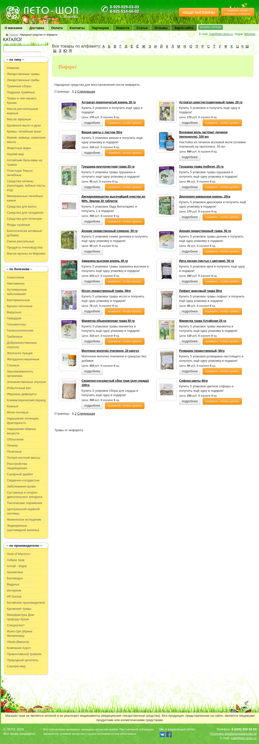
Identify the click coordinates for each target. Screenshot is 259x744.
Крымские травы (19, 608)
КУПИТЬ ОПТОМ (210, 27)
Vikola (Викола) (18, 642)
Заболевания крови (21, 486)
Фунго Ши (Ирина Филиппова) (19, 634)
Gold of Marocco (18, 554)
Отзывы (161, 28)
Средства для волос (22, 206)
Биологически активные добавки (24, 233)
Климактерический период (26, 400)
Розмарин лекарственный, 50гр (202, 351)
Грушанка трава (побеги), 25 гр (201, 166)
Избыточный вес (19, 388)
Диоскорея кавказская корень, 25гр (204, 196)
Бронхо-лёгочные (19, 306)
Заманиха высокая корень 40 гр (105, 261)
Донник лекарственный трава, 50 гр (205, 231)
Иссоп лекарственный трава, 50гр (106, 291)
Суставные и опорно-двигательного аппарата (24, 495)
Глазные (13, 365)
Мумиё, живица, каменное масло (26, 140)
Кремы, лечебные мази (24, 131)
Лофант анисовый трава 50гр (200, 291)
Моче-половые (18, 412)
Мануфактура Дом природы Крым (20, 617)
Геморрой (14, 318)
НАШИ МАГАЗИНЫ (199, 12)
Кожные (12, 406)
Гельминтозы (16, 324)
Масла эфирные (19, 119)
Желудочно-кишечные (23, 359)
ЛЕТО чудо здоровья (18, 7)
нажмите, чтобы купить (125, 122)
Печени (12, 445)
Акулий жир (15, 154)
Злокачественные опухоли (26, 382)
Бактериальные (18, 300)
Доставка (37, 28)
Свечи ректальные (20, 241)
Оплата (57, 28)
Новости (122, 28)
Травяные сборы (19, 86)
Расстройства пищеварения (17, 466)
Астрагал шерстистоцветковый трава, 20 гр (210, 102)
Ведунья (13, 584)
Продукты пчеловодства (24, 247)
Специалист (16, 625)
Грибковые (15, 336)
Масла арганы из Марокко (26, 253)
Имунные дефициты (22, 394)
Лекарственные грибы (23, 80)
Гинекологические (20, 330)
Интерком (14, 590)
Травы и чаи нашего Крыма (21, 100)
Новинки (13, 68)
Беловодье (15, 578)
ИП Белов (14, 596)
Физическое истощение (24, 519)
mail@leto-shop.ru (221, 34)
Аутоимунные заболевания (17, 292)
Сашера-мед (16, 666)
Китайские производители (26, 602)
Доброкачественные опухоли (22, 345)
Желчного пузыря (19, 353)
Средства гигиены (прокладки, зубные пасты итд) (26, 185)
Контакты (77, 28)
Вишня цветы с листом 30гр (102, 132)
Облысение (15, 439)
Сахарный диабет (20, 474)
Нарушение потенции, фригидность (23, 421)
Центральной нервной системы (23, 511)
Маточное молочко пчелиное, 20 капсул (110, 351)
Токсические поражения (24, 503)
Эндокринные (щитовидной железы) (23, 528)
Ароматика (15, 572)
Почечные (14, 451)
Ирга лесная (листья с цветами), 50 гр (206, 261)
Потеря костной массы (23, 457)
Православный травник (24, 654)
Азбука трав (15, 560)
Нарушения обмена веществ (21, 431)
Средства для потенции (24, 218)
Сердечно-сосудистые (23, 480)
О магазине (13, 28)
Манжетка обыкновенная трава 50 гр (108, 321)
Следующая (86, 91)
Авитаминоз (15, 283)
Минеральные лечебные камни (25, 198)
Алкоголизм (15, 277)
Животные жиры (19, 148)
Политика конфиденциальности (233, 733)
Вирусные (14, 312)
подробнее (92, 122)
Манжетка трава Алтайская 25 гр (202, 321)
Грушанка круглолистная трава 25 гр (108, 166)
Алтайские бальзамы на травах (24, 162)
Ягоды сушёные (18, 225)
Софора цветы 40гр (193, 380)
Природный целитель (22, 660)
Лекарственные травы (23, 74)
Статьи (141, 28)
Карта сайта (184, 28)
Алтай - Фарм (17, 566)
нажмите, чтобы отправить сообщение (237, 12)
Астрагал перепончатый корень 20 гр (109, 102)
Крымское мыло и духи (24, 125)
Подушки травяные (21, 92)
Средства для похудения (25, 212)
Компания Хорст (19, 648)
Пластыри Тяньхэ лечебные (19, 173)
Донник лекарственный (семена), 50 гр (110, 231)
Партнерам (100, 28)
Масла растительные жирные (22, 111)
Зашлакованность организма (20, 374)
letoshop (249, 34)
